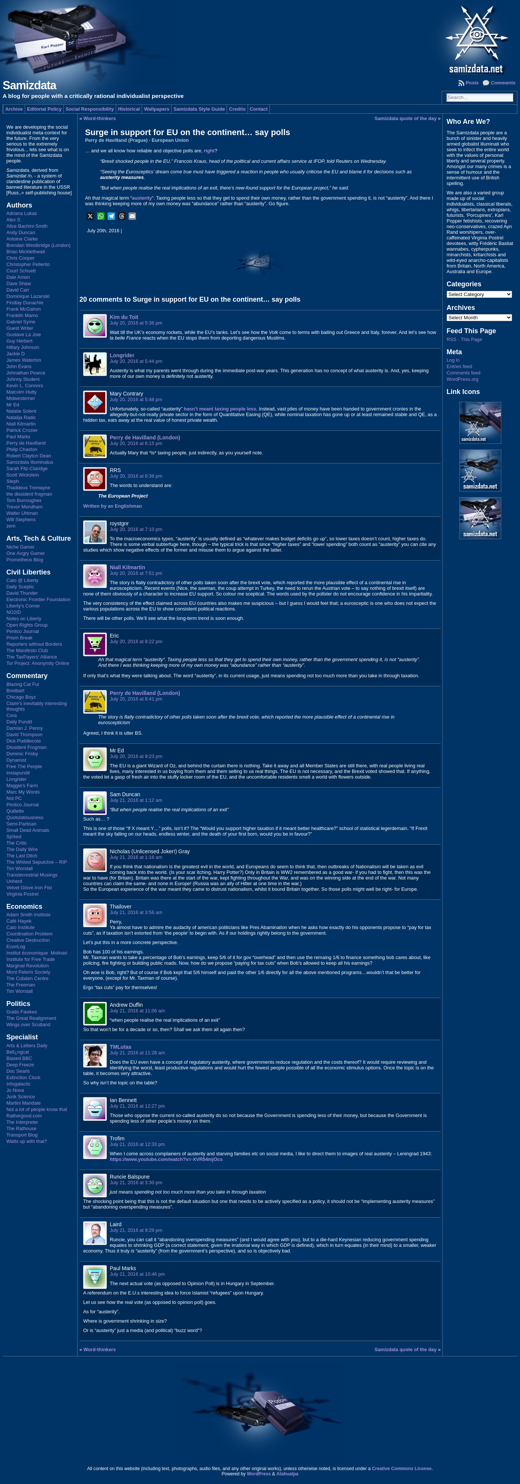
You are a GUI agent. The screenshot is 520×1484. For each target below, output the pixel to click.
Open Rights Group (27, 625)
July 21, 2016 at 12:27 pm (137, 1106)
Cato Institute (20, 927)
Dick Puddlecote (23, 741)
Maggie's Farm (22, 785)
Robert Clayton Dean (28, 456)
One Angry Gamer (25, 553)
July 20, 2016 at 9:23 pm (136, 756)
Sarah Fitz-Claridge (27, 468)
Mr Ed (12, 404)
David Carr (17, 290)
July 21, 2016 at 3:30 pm (136, 1182)
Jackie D (15, 353)
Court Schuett (21, 271)
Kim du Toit (124, 317)
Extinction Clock (23, 1077)
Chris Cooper (20, 258)
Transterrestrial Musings (32, 875)
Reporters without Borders (34, 644)
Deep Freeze (20, 1065)
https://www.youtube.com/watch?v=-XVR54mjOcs (166, 1159)
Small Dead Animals (27, 830)
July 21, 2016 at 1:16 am (136, 857)
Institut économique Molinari (36, 953)
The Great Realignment (31, 1018)
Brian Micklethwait (25, 251)
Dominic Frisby (22, 753)
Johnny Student (23, 379)
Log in (453, 360)
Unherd (14, 881)
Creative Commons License (402, 1468)
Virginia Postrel (22, 894)
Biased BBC (19, 1058)
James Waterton (23, 360)
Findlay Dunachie (24, 302)
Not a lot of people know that (36, 1109)
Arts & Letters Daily (27, 1045)
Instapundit (18, 773)
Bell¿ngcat (17, 1052)
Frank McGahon (23, 309)
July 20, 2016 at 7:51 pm (136, 573)
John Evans (18, 366)
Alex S (13, 220)
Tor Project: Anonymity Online (37, 663)
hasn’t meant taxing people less (220, 409)
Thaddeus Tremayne (28, 487)
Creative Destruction (28, 940)
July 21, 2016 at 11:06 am (137, 1010)
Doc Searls (18, 1071)
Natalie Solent (21, 411)
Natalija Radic (21, 417)
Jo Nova (15, 1090)
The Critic (16, 843)
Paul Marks (18, 436)
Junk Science (20, 1096)
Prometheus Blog (24, 559)
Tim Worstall (19, 868)
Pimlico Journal (22, 631)
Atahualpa (287, 1473)
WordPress (259, 1473)
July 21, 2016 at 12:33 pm (137, 1144)
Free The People (24, 766)
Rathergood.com (24, 1116)
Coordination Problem (29, 934)
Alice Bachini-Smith (27, 226)
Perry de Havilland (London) (145, 438)
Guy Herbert (19, 341)
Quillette (15, 811)
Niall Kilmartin (21, 424)
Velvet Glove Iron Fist (29, 887)
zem (10, 526)
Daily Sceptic (20, 586)
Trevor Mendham (24, 507)
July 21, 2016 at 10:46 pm (137, 1274)
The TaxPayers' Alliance (31, 657)
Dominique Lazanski (27, 296)
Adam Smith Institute (28, 914)
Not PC (14, 798)
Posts (472, 83)
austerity (142, 198)
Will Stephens (21, 519)
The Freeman (20, 985)
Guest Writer (19, 328)
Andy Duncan (20, 232)
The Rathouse (21, 1128)
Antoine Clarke (22, 239)
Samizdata (29, 85)
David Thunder (22, 593)
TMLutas (120, 1047)
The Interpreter (22, 1122)
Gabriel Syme (21, 322)
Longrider (16, 779)
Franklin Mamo (22, 315)
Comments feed (463, 373)
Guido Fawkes (21, 1012)
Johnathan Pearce (25, 373)
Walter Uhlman (22, 513)
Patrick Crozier (22, 430)
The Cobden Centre (27, 978)
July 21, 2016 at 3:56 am (136, 912)
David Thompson (24, 734)
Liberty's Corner (23, 606)
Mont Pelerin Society (28, 972)
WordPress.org (462, 379)
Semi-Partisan (21, 824)
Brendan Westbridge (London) (38, 245)
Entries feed (459, 366)
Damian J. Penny (24, 728)
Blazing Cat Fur (22, 684)
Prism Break (19, 638)
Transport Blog (21, 1135)
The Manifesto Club (27, 650)
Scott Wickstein (22, 475)
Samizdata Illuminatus (29, 462)
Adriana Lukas (21, 213)
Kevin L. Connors (24, 385)
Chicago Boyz (21, 697)
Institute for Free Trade (30, 959)
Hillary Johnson (22, 347)
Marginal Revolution (27, 965)
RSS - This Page (464, 339)
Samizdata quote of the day (406, 118)
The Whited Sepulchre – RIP (36, 862)
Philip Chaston (21, 449)
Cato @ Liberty (22, 580)
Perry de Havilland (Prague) (116, 140)
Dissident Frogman (26, 747)
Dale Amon (18, 277)
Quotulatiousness (24, 817)
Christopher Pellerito (28, 264)
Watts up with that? (26, 1141)
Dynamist (16, 760)
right (209, 150)
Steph (12, 481)
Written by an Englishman (112, 506)
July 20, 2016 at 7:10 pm (136, 529)
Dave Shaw (18, 283)
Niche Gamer (20, 547)
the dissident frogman (29, 494)
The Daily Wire (22, 849)
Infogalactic (18, 1084)
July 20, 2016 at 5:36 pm (136, 323)
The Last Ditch (21, 856)
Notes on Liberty (23, 618)
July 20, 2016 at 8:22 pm (136, 641)
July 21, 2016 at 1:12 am (136, 800)
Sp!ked (13, 836)
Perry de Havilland (26, 443)
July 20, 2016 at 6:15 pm (136, 443)
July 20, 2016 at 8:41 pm (136, 699)
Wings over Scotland (28, 1024)
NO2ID (13, 612)
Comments (503, 83)
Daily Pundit (19, 722)
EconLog (15, 946)
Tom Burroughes (24, 500)
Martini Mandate (23, 1103)
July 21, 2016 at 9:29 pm (136, 1230)
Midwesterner (20, 398)
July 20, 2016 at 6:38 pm (136, 476)
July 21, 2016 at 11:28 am (137, 1052)
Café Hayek (18, 921)
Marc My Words (23, 792)
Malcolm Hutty (21, 392)
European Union (170, 140)
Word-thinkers (100, 118)
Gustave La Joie (23, 334)
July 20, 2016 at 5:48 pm (136, 399)
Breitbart (15, 690)
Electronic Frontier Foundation (38, 599)
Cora (11, 715)
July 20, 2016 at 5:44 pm (136, 361)
